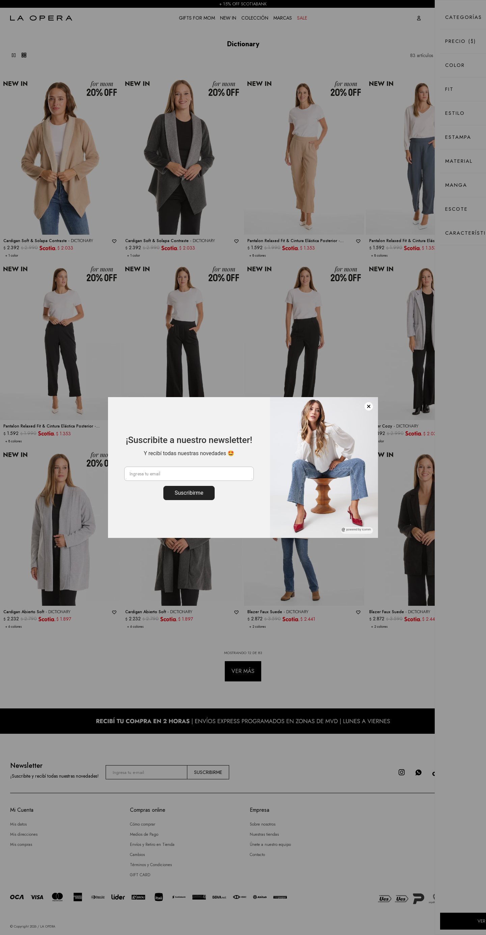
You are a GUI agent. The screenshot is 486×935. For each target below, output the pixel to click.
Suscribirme (188, 493)
